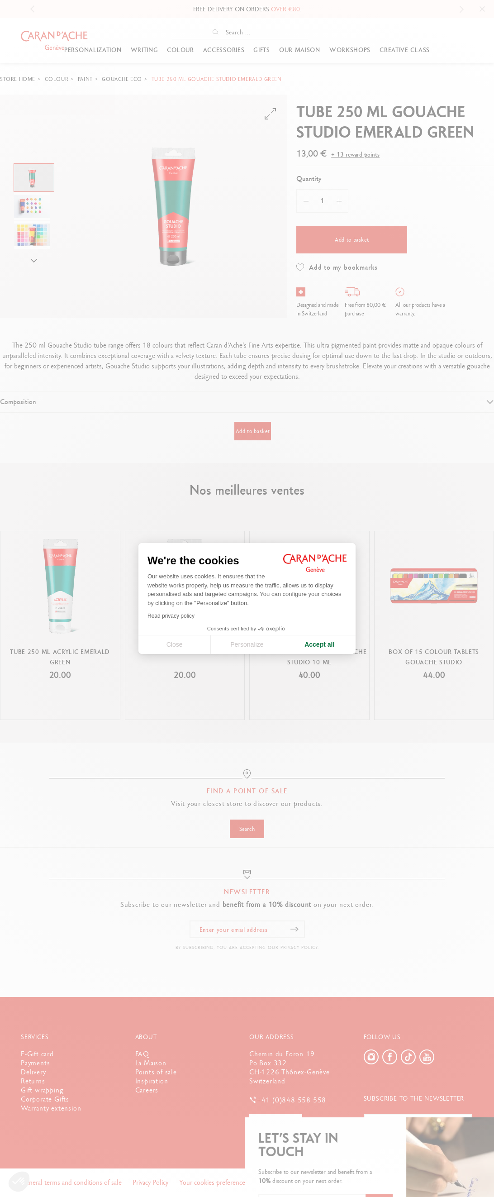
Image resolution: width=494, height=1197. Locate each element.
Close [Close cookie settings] (174, 644)
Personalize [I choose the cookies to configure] (246, 644)
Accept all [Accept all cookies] (319, 644)
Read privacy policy (171, 616)
